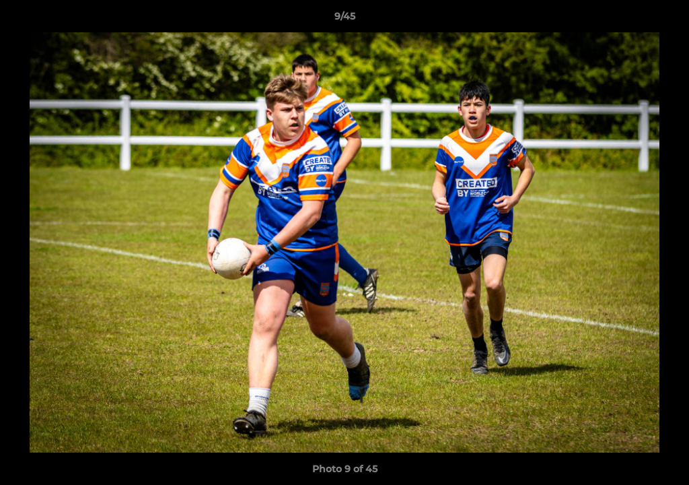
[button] (665, 19)
